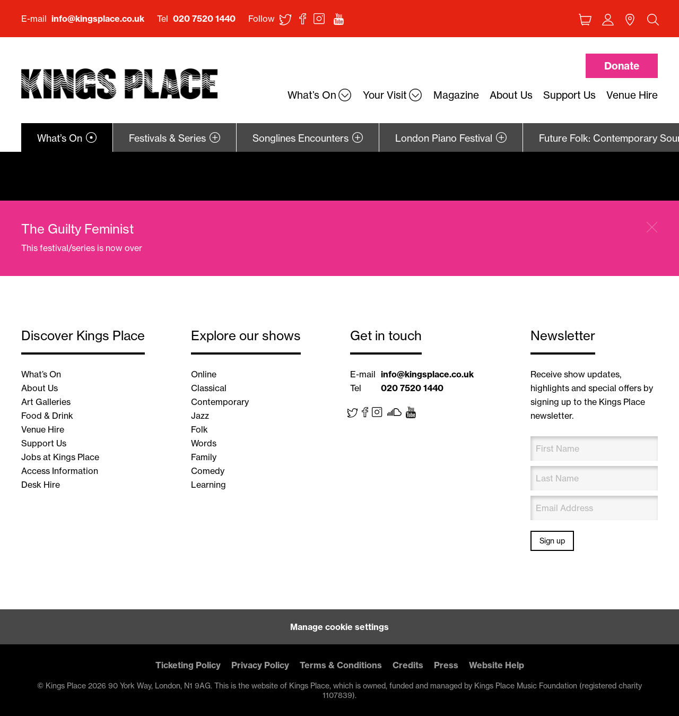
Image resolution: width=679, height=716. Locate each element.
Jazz (200, 415)
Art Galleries (46, 401)
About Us (39, 388)
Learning (208, 484)
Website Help (496, 665)
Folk (199, 429)
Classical (209, 388)
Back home (119, 84)
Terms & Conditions (341, 665)
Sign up (552, 541)
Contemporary (220, 401)
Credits (408, 665)
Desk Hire (40, 484)
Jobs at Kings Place (60, 457)
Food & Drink (47, 415)
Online (203, 374)
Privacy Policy (260, 665)
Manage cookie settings (339, 627)
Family (203, 457)
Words (203, 443)
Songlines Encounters (301, 138)
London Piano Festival (443, 138)
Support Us (43, 443)
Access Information (59, 470)
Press (446, 665)
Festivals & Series (167, 138)
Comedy (207, 470)
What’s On (59, 138)
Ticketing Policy (188, 665)
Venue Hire (42, 429)
